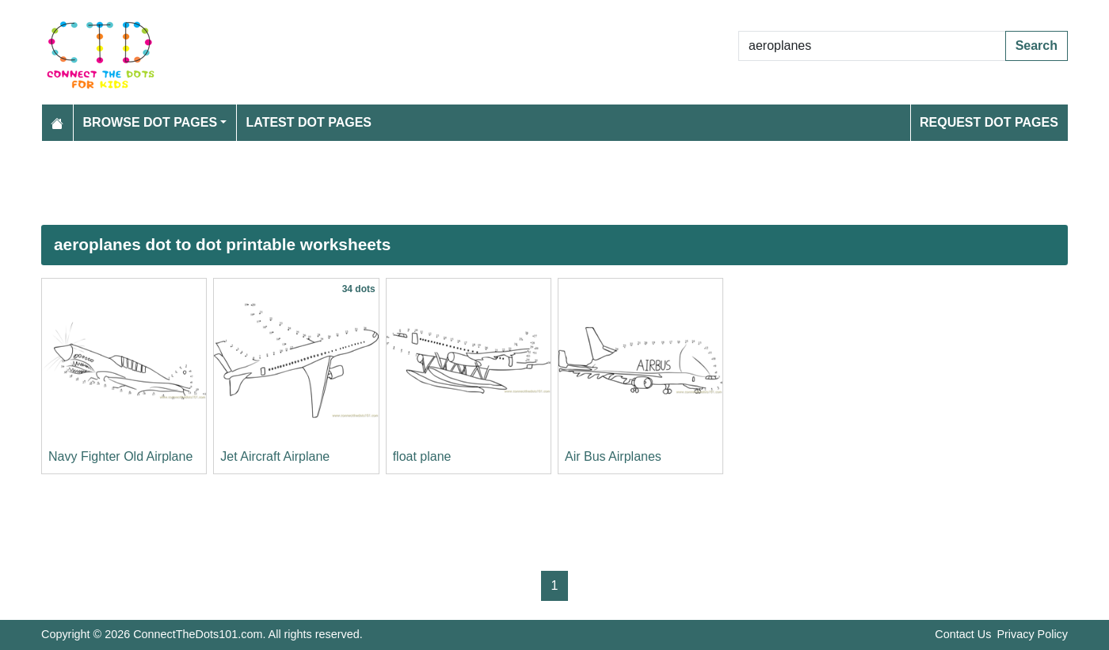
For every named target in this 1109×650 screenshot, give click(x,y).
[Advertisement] (516, 183)
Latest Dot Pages (309, 122)
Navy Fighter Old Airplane (120, 456)
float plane (422, 456)
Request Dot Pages (989, 122)
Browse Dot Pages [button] (150, 122)
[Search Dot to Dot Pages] (872, 46)
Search (1037, 45)
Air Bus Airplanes (613, 456)
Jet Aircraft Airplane (275, 456)
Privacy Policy (1032, 634)
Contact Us (963, 634)
